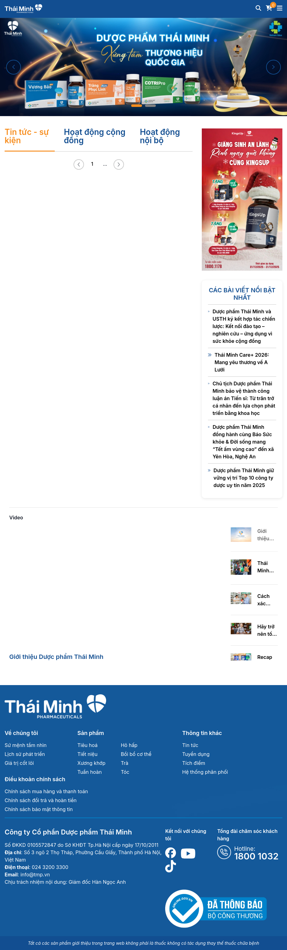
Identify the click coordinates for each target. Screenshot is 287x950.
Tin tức (190, 745)
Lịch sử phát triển (25, 754)
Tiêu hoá (88, 745)
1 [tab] (136, 105)
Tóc (125, 772)
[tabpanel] (143, 67)
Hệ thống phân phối (205, 772)
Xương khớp (92, 763)
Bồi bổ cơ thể (136, 754)
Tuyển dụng (195, 754)
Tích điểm (193, 763)
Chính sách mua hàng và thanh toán (46, 791)
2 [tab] (150, 105)
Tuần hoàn (90, 772)
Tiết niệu (88, 754)
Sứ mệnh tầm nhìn (26, 745)
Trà (124, 763)
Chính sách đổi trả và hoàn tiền (41, 800)
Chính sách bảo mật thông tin (39, 809)
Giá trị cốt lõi (19, 763)
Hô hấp (129, 745)
